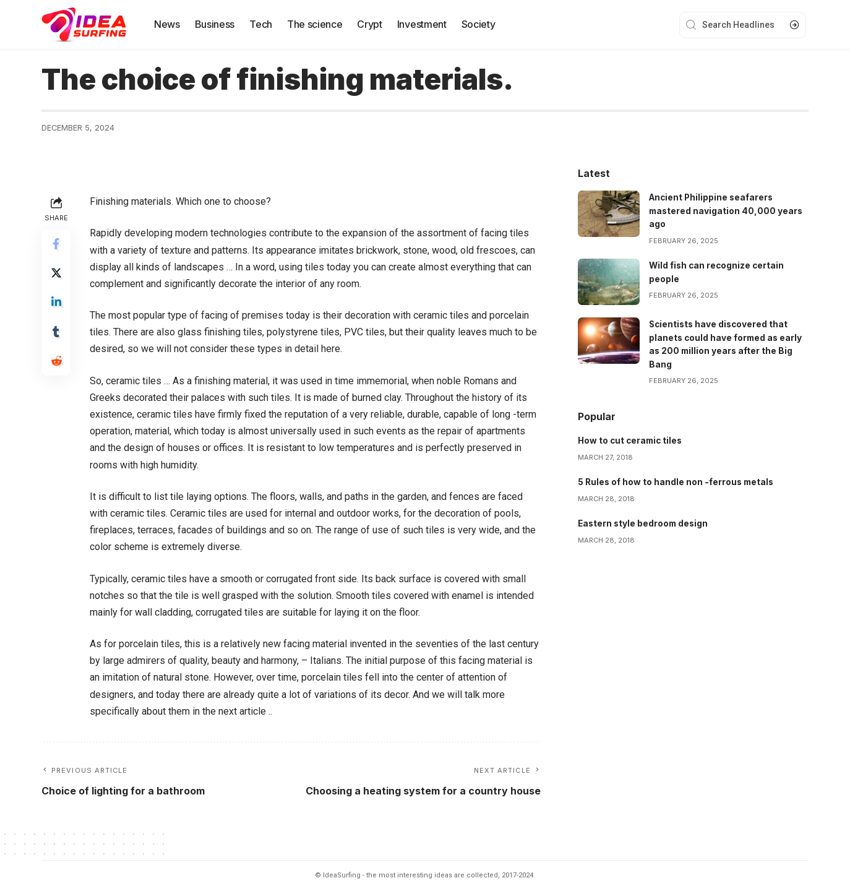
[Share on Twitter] (56, 274)
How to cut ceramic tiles (632, 438)
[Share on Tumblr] (56, 333)
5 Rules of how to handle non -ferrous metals (677, 479)
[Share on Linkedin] (56, 304)
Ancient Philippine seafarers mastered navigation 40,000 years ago (727, 210)
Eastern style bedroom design (644, 520)
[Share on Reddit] (56, 363)
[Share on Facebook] (56, 244)
